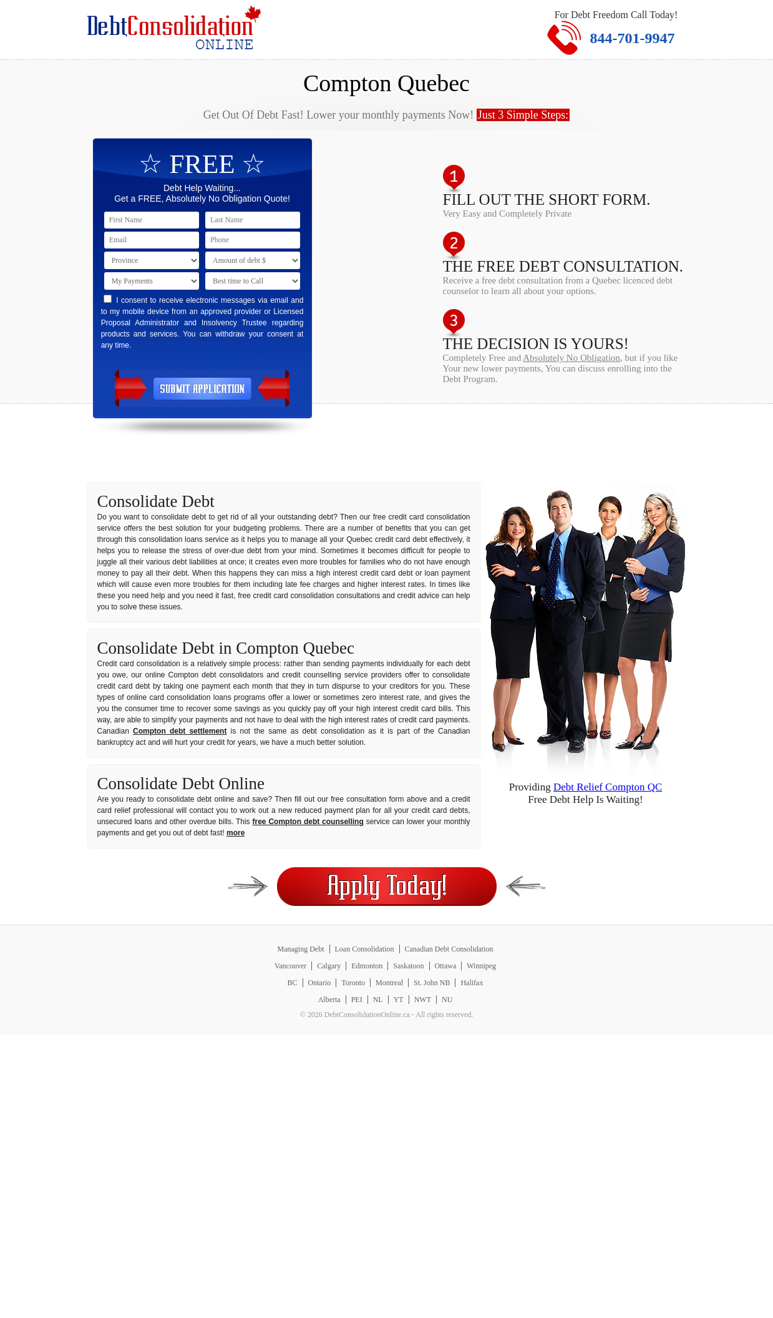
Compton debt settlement (179, 731)
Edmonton (366, 965)
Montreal (389, 982)
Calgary (329, 965)
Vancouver (290, 965)
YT (399, 999)
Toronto (353, 982)
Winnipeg (481, 965)
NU (447, 999)
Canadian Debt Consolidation (449, 949)
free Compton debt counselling (308, 821)
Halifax (471, 982)
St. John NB (432, 982)
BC (293, 982)
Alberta (329, 999)
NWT (422, 999)
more (235, 833)
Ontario (319, 982)
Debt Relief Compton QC (607, 787)
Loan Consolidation (364, 949)
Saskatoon (408, 965)
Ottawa (446, 965)
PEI (356, 999)
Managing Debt (301, 949)
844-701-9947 (632, 38)
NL (378, 999)
